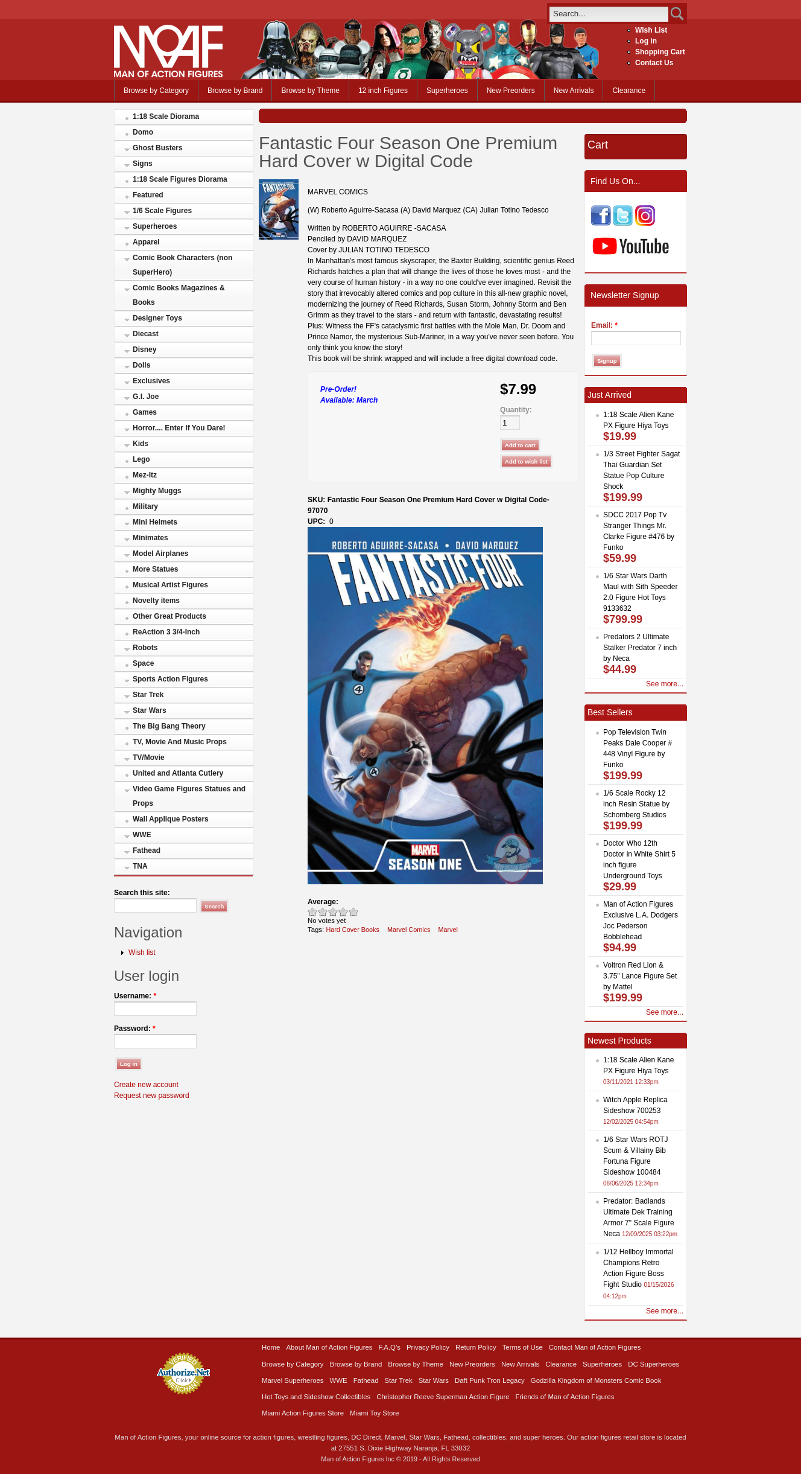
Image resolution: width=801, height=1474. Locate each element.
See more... (664, 684)
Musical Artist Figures (170, 585)
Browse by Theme (310, 90)
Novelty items (156, 600)
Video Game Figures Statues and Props (189, 796)
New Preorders (511, 90)
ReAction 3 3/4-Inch (166, 632)
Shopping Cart (660, 52)
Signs (143, 163)
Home (271, 1347)
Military (145, 506)
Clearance (628, 90)
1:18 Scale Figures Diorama (180, 179)
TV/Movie (149, 757)
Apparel (146, 242)
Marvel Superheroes (293, 1380)
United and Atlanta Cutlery (178, 773)
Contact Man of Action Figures (595, 1347)
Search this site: (142, 893)
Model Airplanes (160, 553)
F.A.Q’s (390, 1347)
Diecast (146, 334)
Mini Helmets (155, 522)
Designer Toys (157, 318)
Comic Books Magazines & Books (179, 295)
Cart (597, 145)
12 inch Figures (383, 90)
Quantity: (516, 410)
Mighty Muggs (157, 491)
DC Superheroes (653, 1364)
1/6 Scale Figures (162, 210)
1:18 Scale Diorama (166, 116)
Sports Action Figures (170, 679)
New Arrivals (574, 90)
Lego (141, 459)
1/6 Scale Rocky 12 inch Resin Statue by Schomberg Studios (636, 804)
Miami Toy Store (374, 1413)
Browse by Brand (234, 90)
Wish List (651, 30)
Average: (323, 902)
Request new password (151, 1095)
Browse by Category (156, 90)
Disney (144, 349)
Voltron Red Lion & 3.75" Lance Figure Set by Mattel (640, 976)
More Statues (155, 569)
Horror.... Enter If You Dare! (179, 428)
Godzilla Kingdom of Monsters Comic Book (596, 1380)
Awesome (354, 911)
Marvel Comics (409, 929)
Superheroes (447, 90)
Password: (135, 1028)
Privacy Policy (428, 1347)
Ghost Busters (158, 148)
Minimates (150, 538)
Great (343, 911)
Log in (646, 41)
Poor (313, 911)
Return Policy (475, 1347)
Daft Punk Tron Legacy (490, 1380)
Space (143, 663)
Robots (145, 647)
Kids (140, 443)
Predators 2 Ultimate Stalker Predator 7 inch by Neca (640, 648)
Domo (143, 132)
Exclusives (151, 381)
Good (333, 911)
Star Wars (149, 710)
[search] (609, 13)
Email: (604, 325)
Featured (148, 195)
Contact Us (654, 63)
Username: (135, 996)
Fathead (146, 850)
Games (145, 412)
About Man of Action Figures (329, 1347)
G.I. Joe (146, 396)
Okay (323, 911)
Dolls (141, 365)
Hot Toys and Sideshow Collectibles (316, 1396)
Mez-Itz (145, 475)
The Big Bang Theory (169, 726)
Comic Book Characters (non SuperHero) (182, 265)
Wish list (142, 952)
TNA (140, 866)
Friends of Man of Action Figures (565, 1396)
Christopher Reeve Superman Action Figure (442, 1396)
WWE (142, 835)
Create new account (146, 1084)
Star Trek (148, 695)
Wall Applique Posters (171, 819)
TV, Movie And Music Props (180, 742)
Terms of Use (522, 1347)
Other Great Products (169, 616)
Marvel (448, 929)
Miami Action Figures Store (303, 1413)
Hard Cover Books (352, 929)
